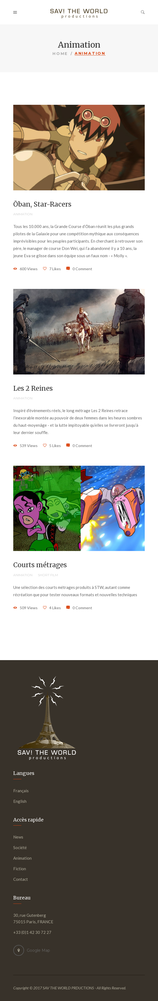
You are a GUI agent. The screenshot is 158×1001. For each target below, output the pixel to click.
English (20, 801)
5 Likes (55, 445)
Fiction (19, 868)
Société (20, 847)
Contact (20, 879)
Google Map (38, 950)
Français (21, 790)
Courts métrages (40, 565)
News (18, 836)
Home (60, 53)
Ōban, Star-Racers (42, 204)
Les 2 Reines (33, 388)
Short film (48, 575)
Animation (22, 214)
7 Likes (55, 268)
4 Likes (55, 607)
